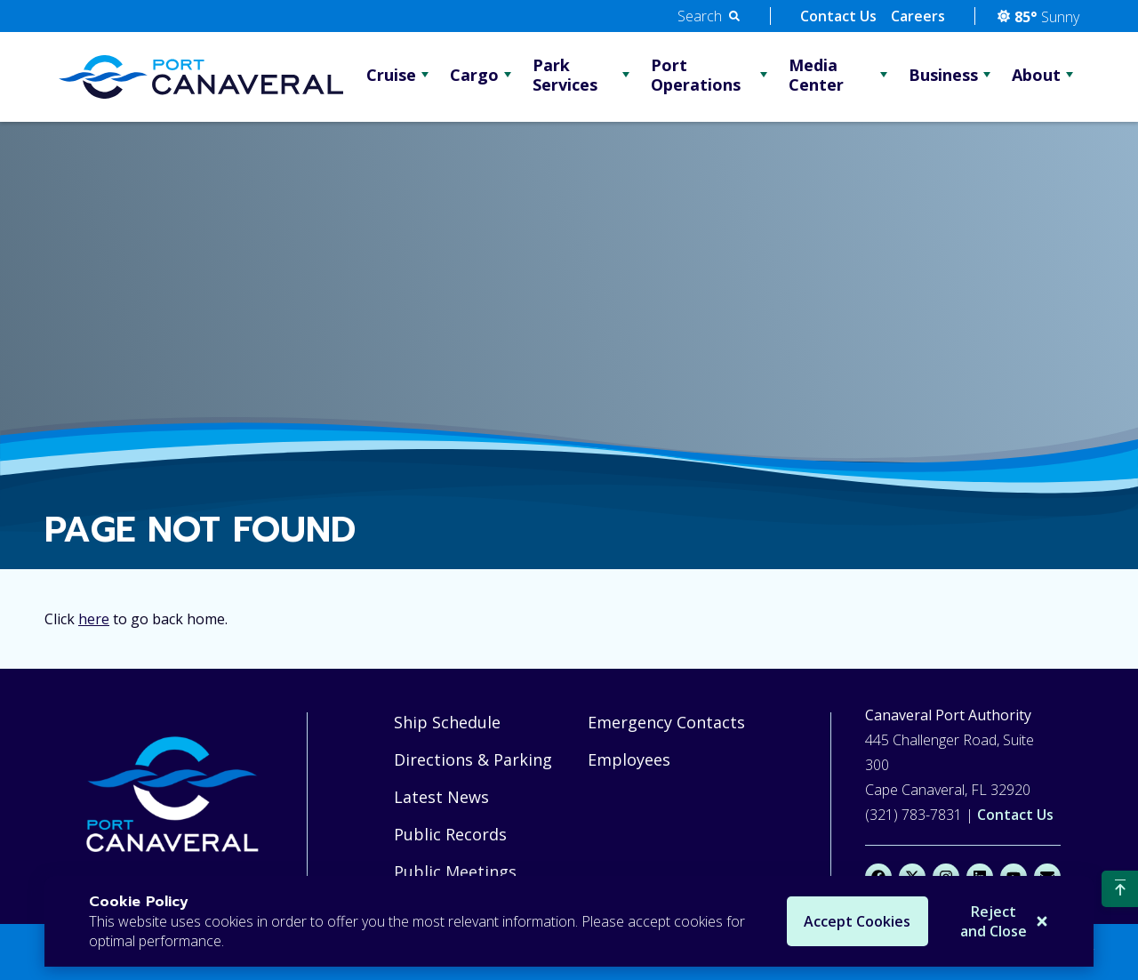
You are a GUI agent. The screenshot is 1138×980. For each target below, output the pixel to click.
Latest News (441, 797)
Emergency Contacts (666, 722)
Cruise (391, 74)
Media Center (816, 74)
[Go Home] (201, 77)
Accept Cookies (852, 921)
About (1036, 74)
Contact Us (838, 16)
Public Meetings (455, 871)
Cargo (474, 74)
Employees (629, 759)
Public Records (450, 834)
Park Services (565, 74)
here (93, 619)
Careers (918, 16)
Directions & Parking (473, 759)
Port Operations (696, 74)
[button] (708, 16)
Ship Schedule (447, 722)
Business (943, 74)
